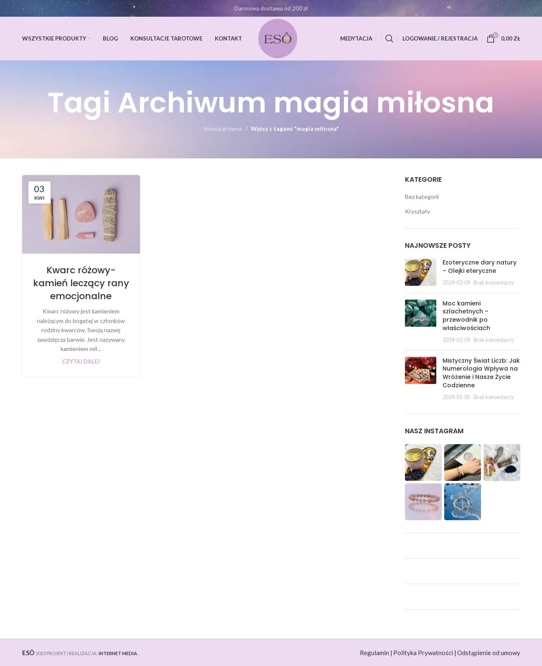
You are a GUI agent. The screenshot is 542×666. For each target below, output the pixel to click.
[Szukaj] (389, 38)
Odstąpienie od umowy (488, 652)
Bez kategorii (422, 196)
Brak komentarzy (493, 283)
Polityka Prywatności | (424, 652)
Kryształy (417, 211)
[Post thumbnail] (420, 273)
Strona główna (223, 128)
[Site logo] (278, 37)
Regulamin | (376, 652)
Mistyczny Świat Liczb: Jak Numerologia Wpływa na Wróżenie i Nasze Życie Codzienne (481, 372)
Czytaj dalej (81, 361)
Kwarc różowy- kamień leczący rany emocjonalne (81, 283)
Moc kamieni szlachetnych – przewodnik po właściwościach (466, 315)
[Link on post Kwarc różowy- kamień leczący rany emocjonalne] (81, 214)
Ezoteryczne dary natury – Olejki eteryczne (480, 266)
